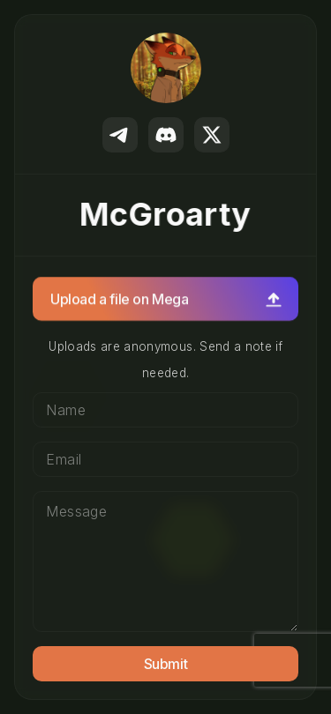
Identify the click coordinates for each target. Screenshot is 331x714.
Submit (166, 664)
